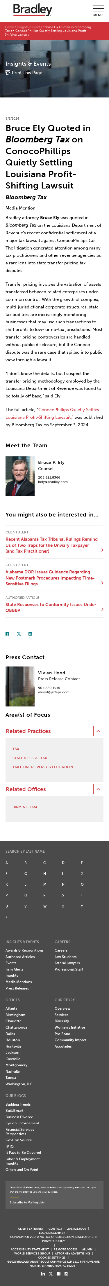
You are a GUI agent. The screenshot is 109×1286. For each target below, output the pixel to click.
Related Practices (28, 731)
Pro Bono (62, 1034)
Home (9, 27)
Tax (15, 749)
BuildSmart (15, 1111)
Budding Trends (18, 1104)
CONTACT (55, 1229)
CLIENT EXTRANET (31, 1229)
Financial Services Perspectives (20, 1132)
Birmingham (24, 807)
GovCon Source (19, 1140)
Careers (61, 950)
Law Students (65, 957)
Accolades (63, 1046)
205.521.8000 (76, 1229)
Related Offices (26, 789)
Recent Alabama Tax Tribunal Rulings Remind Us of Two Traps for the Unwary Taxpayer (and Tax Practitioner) (52, 545)
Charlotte (14, 1021)
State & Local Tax (29, 758)
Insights (12, 975)
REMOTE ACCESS (66, 1249)
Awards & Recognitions (24, 950)
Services (61, 1015)
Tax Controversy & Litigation (42, 767)
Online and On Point (22, 1170)
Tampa (11, 1078)
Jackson (12, 1053)
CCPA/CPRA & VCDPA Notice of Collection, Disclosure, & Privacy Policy (53, 1239)
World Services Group (32, 1253)
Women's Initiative (70, 1027)
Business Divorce (19, 1117)
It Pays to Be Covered (23, 1153)
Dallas (10, 1034)
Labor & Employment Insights (23, 1161)
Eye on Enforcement (22, 1123)
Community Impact (71, 1040)
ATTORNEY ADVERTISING (72, 1253)
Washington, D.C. (20, 1084)
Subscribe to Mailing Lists (27, 1202)
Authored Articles (20, 957)
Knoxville (13, 1059)
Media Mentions (19, 982)
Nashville (13, 1071)
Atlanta (11, 1008)
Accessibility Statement (30, 1249)
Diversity (62, 1021)
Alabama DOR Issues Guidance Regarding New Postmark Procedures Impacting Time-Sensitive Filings (50, 578)
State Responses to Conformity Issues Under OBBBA (51, 607)
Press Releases (17, 988)
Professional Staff (69, 969)
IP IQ (10, 1146)
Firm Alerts (14, 969)
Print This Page (27, 72)
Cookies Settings (52, 1257)
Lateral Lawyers (67, 963)
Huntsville (14, 1046)
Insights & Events (29, 27)
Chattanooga (16, 1027)
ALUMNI (87, 1249)
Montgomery (16, 1065)
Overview (62, 1008)
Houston (13, 1040)
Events (11, 963)
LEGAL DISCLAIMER (52, 1233)
